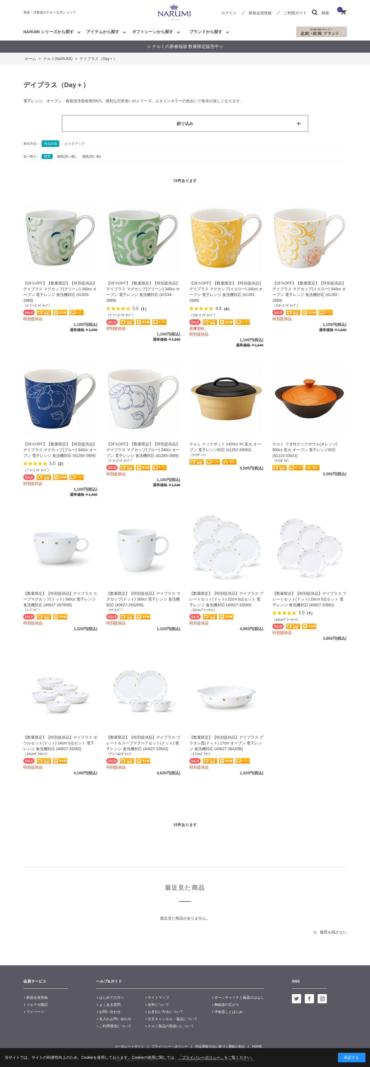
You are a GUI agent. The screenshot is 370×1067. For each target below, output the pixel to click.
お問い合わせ (110, 1012)
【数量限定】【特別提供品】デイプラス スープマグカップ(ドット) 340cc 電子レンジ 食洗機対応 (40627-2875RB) (60, 599)
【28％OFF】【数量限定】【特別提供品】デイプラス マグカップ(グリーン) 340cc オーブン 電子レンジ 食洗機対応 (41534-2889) (143, 292)
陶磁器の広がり (226, 1005)
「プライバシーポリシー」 (201, 1057)
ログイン (229, 13)
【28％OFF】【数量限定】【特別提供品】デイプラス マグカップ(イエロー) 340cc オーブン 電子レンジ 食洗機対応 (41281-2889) (226, 292)
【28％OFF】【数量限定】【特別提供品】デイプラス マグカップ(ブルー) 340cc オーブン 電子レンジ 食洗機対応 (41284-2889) (60, 450)
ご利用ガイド (295, 13)
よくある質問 (110, 1005)
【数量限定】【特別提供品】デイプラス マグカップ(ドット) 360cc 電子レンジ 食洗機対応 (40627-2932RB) (143, 599)
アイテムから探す (102, 31)
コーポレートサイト (129, 1046)
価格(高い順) (91, 156)
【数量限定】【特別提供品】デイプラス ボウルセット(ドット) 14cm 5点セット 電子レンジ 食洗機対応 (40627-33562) (60, 743)
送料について (158, 1005)
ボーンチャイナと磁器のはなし (239, 997)
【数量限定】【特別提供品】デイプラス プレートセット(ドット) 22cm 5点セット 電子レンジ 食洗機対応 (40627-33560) (226, 599)
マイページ (35, 1012)
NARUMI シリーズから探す (48, 31)
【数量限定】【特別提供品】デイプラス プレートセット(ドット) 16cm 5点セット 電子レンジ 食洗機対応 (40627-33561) (309, 599)
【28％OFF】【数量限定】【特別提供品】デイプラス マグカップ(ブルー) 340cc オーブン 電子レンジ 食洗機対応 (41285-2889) (143, 450)
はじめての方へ (111, 997)
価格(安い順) (66, 156)
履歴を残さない (333, 932)
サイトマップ (158, 997)
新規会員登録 (260, 13)
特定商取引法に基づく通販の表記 (220, 1046)
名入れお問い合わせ (115, 1019)
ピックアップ (74, 144)
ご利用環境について (115, 1026)
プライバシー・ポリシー (170, 1046)
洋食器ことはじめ (228, 1012)
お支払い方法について (165, 1012)
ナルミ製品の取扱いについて (171, 1026)
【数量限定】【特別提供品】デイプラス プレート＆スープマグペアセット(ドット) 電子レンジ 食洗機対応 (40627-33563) (143, 743)
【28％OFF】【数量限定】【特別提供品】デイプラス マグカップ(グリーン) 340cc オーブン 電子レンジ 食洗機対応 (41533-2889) (60, 292)
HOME (257, 1046)
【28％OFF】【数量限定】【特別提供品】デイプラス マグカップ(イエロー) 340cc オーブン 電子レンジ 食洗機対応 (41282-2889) (309, 292)
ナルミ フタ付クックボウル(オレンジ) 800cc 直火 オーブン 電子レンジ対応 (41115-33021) (304, 450)
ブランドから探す (205, 31)
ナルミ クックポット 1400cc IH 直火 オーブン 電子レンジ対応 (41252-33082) (225, 447)
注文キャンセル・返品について (173, 1019)
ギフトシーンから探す (152, 31)
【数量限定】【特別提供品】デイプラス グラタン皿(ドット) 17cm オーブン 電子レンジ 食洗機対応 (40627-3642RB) (226, 743)
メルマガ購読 (37, 1005)
